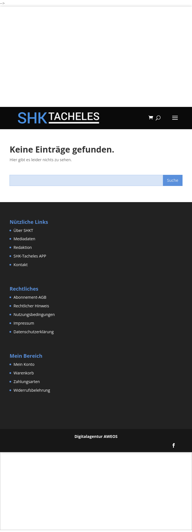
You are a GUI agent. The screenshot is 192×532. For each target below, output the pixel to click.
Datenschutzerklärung (33, 331)
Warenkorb (23, 373)
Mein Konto (23, 364)
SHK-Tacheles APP (29, 256)
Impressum (23, 323)
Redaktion (22, 247)
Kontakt (20, 264)
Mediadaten (24, 238)
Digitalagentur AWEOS (96, 436)
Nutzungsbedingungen (34, 314)
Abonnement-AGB (29, 297)
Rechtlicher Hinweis (31, 305)
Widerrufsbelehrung (31, 390)
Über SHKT (23, 230)
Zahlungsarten (26, 381)
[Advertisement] (96, 68)
